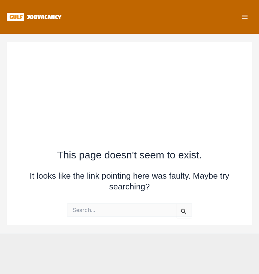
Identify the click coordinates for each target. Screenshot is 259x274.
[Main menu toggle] (244, 17)
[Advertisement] (129, 89)
